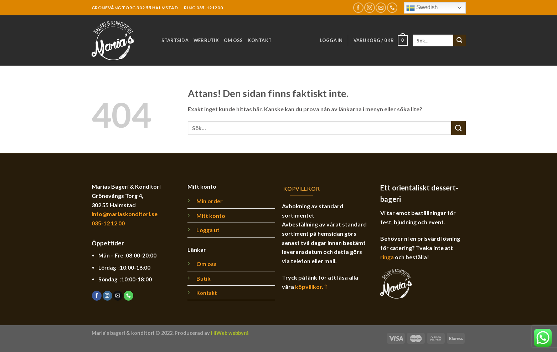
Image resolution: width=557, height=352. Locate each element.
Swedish (422, 8)
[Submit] (459, 41)
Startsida (175, 40)
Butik (203, 278)
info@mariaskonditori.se (125, 213)
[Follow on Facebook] (358, 7)
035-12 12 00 (108, 223)
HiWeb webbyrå (230, 333)
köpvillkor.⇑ (311, 286)
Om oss (233, 40)
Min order (209, 201)
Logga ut (208, 229)
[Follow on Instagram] (369, 7)
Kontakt (260, 40)
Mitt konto (210, 215)
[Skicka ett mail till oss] (381, 7)
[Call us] (392, 7)
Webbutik (206, 40)
